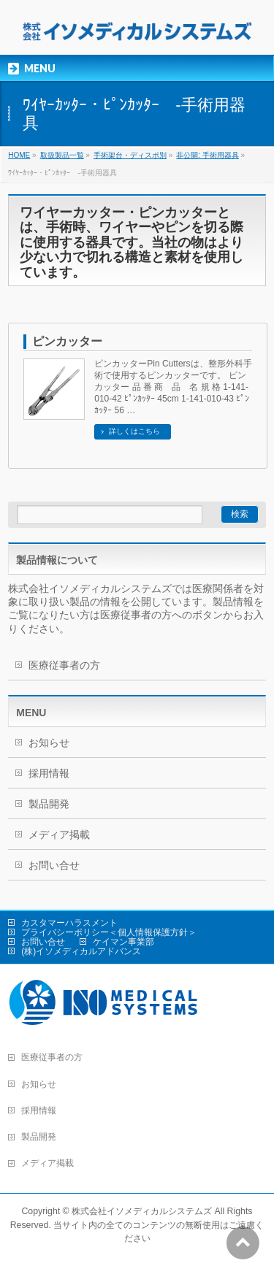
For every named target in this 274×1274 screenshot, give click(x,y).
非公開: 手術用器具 (207, 155)
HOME (19, 155)
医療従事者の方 (64, 665)
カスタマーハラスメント (69, 923)
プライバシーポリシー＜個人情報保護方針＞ (109, 932)
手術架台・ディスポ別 (130, 155)
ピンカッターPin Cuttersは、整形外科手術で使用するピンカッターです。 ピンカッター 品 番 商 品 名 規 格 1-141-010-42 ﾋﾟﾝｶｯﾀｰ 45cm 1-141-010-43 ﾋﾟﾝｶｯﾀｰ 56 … (172, 386)
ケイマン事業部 (123, 942)
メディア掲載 (59, 834)
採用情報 (48, 773)
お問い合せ (54, 865)
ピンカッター (67, 341)
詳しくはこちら (134, 431)
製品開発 (48, 804)
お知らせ (48, 742)
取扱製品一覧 (62, 155)
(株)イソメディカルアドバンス (81, 951)
